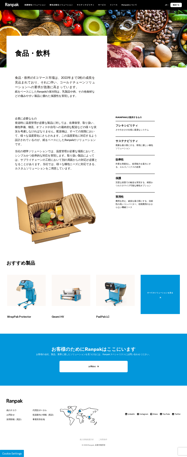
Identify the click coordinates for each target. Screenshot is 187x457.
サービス (102, 5)
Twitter (176, 414)
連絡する (176, 5)
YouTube (165, 414)
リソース (114, 5)
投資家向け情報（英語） (44, 414)
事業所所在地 (39, 419)
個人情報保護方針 (87, 439)
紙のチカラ (11, 410)
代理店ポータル (40, 410)
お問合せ (10, 414)
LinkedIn (130, 414)
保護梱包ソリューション (35, 5)
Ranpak (91, 445)
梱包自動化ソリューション (61, 5)
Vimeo (154, 414)
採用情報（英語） (14, 419)
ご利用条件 (102, 439)
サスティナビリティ (85, 5)
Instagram (142, 414)
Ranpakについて (129, 5)
